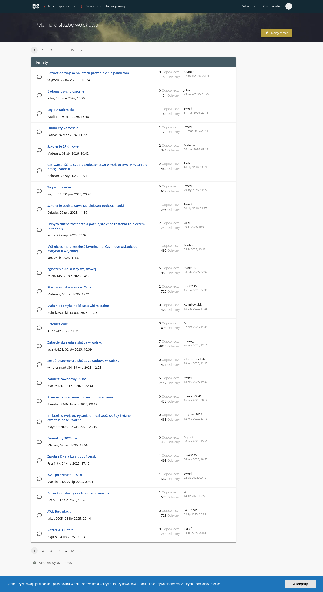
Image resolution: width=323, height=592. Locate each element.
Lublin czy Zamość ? (62, 128)
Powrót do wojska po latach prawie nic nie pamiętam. (88, 73)
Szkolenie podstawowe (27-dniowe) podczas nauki (85, 205)
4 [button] (59, 50)
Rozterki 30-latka (60, 530)
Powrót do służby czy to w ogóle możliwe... (80, 493)
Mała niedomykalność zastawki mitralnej (78, 306)
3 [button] (51, 50)
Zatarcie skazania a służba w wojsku (74, 342)
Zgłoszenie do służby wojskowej (71, 269)
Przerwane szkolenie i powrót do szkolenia (80, 397)
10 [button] (72, 50)
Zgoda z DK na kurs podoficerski (72, 456)
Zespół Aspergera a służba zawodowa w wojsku (83, 360)
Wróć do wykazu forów (52, 563)
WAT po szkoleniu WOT (65, 475)
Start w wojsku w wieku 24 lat (70, 287)
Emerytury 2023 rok (62, 438)
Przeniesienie (57, 324)
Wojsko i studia (59, 187)
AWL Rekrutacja (59, 511)
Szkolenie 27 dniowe (63, 146)
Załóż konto (271, 6)
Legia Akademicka (61, 110)
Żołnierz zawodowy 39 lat (66, 379)
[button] (223, 584)
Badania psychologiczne (65, 91)
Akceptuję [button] (301, 584)
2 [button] (43, 50)
